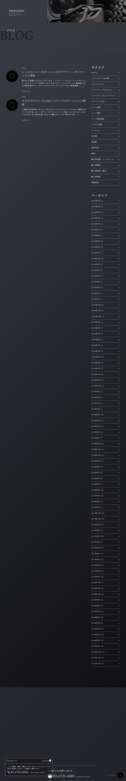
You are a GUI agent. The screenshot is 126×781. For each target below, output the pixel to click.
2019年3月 (97, 426)
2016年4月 (97, 629)
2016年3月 (97, 635)
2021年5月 (97, 276)
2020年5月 (97, 345)
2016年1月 (97, 646)
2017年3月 (97, 565)
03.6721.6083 (64, 776)
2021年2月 (97, 293)
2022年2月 (97, 247)
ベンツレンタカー (98, 101)
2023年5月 (97, 212)
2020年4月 (97, 351)
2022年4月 (97, 236)
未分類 (94, 136)
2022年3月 (97, 241)
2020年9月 (97, 322)
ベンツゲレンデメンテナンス (103, 96)
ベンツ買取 (96, 113)
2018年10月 (98, 455)
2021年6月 (97, 270)
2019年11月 (97, 380)
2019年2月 (97, 432)
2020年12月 (97, 305)
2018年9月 (97, 461)
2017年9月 (97, 530)
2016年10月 (97, 594)
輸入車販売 (96, 165)
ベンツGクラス (97, 84)
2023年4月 (97, 218)
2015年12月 (98, 652)
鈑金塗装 (95, 182)
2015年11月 (97, 658)
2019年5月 (97, 415)
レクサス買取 (96, 125)
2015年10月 (97, 664)
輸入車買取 (96, 177)
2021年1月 (97, 299)
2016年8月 (97, 606)
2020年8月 (97, 328)
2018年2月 (97, 502)
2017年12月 (97, 513)
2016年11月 (97, 588)
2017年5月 (97, 554)
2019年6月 (97, 409)
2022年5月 (97, 230)
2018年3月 (97, 496)
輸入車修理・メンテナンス (102, 159)
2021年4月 (97, 282)
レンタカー (96, 130)
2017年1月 (97, 577)
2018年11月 (97, 449)
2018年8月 (97, 467)
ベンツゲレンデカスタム (101, 90)
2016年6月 (97, 617)
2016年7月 (97, 611)
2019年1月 (97, 438)
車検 (93, 154)
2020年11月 (97, 311)
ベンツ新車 (96, 107)
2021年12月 (97, 259)
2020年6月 (97, 340)
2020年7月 (97, 334)
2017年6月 (97, 548)
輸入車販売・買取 (98, 171)
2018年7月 (97, 473)
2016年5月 (97, 623)
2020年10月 (97, 316)
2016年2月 (97, 640)
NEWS (94, 73)
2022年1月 (97, 253)
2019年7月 (97, 403)
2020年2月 (97, 363)
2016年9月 (97, 600)
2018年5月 (97, 484)
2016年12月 (97, 583)
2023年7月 (97, 201)
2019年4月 (97, 421)
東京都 (94, 142)
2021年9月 (97, 264)
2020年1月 (97, 368)
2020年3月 (97, 357)
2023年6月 (97, 207)
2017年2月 (97, 571)
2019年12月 (97, 374)
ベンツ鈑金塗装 (97, 119)
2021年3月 (97, 288)
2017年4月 (97, 559)
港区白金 (95, 148)
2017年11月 (97, 519)
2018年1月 (97, 507)
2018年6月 (97, 478)
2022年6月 (97, 224)
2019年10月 (97, 386)
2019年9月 (97, 392)
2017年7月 (97, 542)
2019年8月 (97, 397)
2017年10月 (97, 525)
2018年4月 (97, 490)
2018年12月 (97, 444)
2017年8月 (97, 536)
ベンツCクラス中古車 (100, 78)
